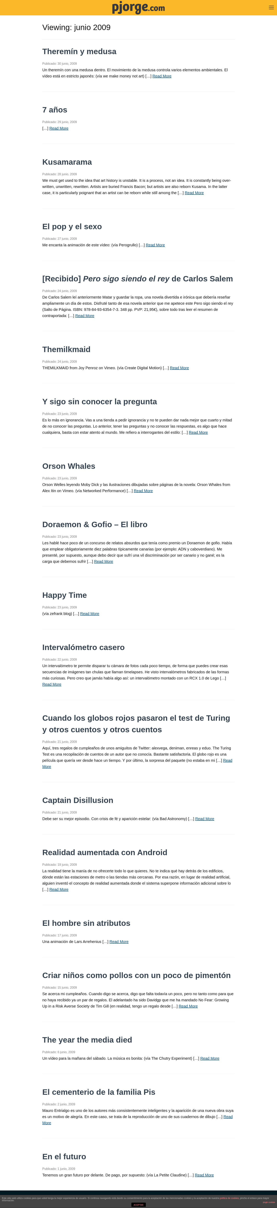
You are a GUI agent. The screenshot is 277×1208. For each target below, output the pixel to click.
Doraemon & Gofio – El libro (95, 524)
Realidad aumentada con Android (104, 852)
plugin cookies (269, 1202)
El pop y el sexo (72, 226)
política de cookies (229, 1198)
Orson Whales (68, 466)
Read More (162, 76)
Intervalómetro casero (83, 647)
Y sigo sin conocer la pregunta (99, 401)
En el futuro (64, 1156)
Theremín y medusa (79, 51)
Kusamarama (67, 162)
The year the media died (87, 1039)
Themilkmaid (66, 349)
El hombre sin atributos (86, 923)
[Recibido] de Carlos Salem (137, 278)
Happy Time (64, 595)
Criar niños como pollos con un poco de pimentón (136, 975)
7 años (54, 109)
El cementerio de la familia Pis (98, 1092)
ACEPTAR (138, 1205)
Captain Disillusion (77, 800)
